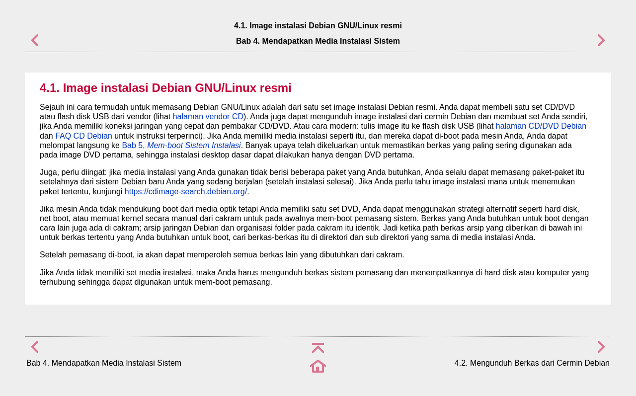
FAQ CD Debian (83, 136)
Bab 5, (181, 145)
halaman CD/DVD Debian (541, 126)
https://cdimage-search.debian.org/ (186, 191)
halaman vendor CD (208, 116)
